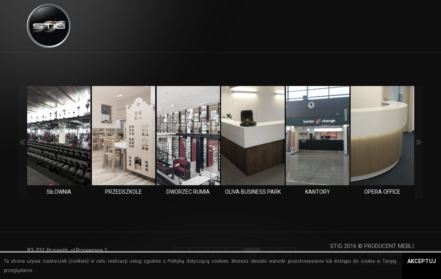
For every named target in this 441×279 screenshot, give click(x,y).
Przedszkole (123, 192)
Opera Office (382, 192)
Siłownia (59, 192)
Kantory (317, 192)
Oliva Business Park (253, 192)
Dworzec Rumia (188, 192)
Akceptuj (421, 261)
